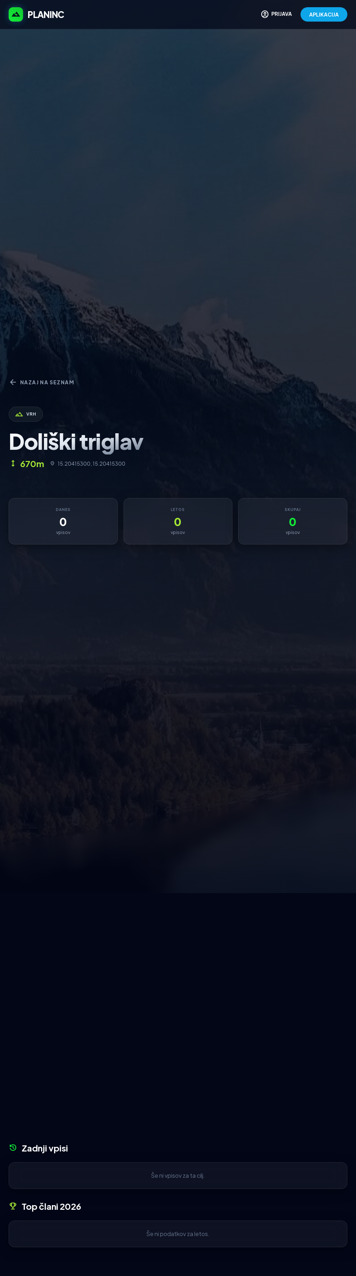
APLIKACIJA (324, 14)
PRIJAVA (276, 14)
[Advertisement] (178, 947)
